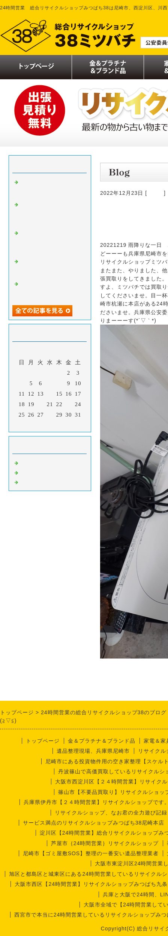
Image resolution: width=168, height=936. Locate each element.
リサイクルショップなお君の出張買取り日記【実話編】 (50, 267)
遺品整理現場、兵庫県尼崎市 (93, 751)
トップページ (43, 741)
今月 (50, 424)
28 (50, 415)
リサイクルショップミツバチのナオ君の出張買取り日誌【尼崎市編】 (50, 241)
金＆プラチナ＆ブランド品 (101, 741)
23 (69, 404)
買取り (155, 193)
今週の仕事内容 (41, 482)
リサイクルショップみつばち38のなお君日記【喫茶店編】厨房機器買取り (50, 213)
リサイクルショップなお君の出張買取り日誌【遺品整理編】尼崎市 (50, 187)
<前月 (34, 424)
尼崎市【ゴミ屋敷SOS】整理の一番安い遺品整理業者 (91, 853)
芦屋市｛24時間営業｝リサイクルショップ (105, 843)
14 (50, 394)
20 (41, 404)
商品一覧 (32, 472)
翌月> (65, 424)
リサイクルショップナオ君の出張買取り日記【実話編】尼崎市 (50, 289)
